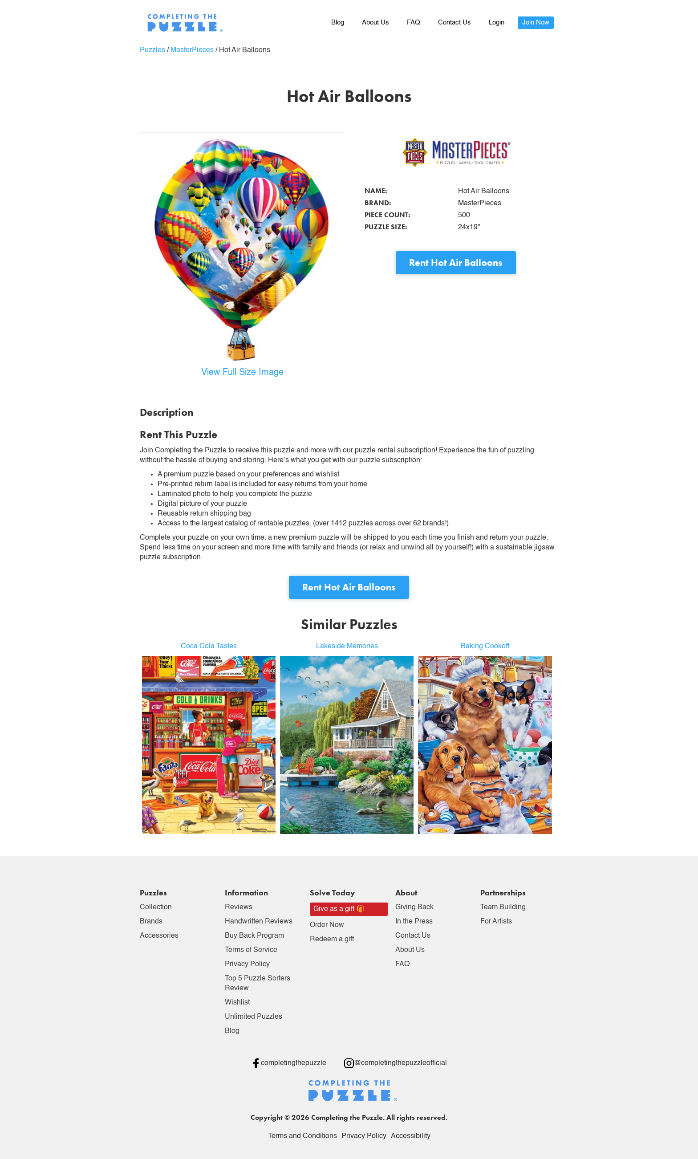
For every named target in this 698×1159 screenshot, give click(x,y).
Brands (151, 921)
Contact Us (454, 22)
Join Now (535, 22)
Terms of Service (251, 950)
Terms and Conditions (302, 1136)
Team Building (503, 907)
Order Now (327, 925)
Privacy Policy (247, 964)
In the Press (414, 921)
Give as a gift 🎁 (339, 909)
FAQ (413, 22)
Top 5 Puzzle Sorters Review (257, 983)
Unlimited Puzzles (253, 1017)
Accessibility (410, 1136)
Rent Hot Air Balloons (456, 262)
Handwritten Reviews (258, 921)
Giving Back (414, 907)
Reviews (238, 907)
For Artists (496, 921)
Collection (156, 907)
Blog (337, 22)
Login (496, 22)
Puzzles (152, 50)
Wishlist (237, 1002)
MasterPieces (192, 50)
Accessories (159, 935)
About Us (375, 22)
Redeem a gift (332, 939)
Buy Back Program (254, 935)
